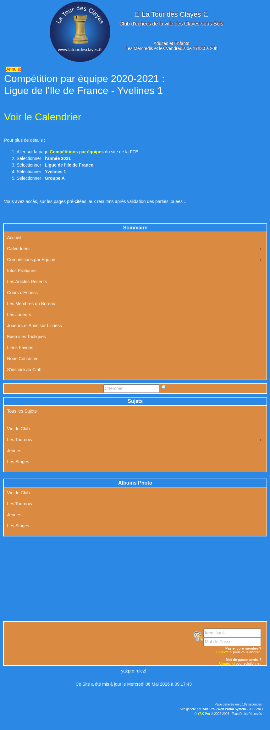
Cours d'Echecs (22, 292)
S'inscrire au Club (24, 369)
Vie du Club (18, 428)
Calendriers (18, 248)
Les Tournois (19, 439)
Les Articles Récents (27, 281)
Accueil (14, 237)
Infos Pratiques (21, 270)
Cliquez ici (224, 652)
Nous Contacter (22, 358)
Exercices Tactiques (26, 336)
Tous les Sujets (22, 411)
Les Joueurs (19, 314)
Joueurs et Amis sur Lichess (34, 325)
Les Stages (18, 461)
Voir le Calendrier (42, 117)
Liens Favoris (20, 347)
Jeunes (14, 450)
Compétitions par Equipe (31, 259)
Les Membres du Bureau (31, 303)
